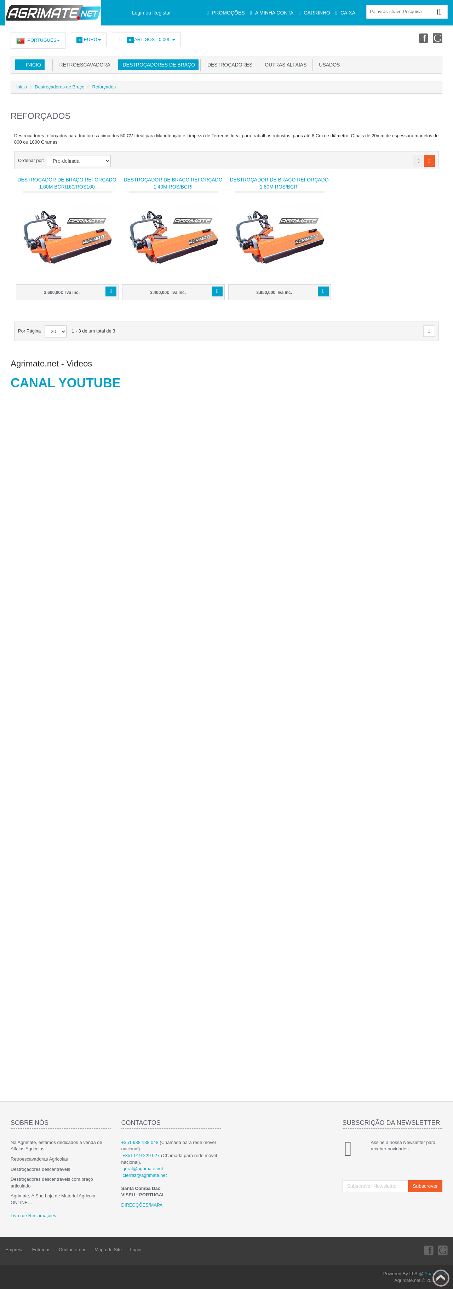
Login (136, 1249)
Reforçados (104, 86)
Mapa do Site (108, 1249)
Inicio (33, 65)
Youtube (437, 38)
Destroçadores (228, 65)
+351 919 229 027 (141, 1155)
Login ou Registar (151, 13)
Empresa (14, 1249)
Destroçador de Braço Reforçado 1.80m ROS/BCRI (279, 183)
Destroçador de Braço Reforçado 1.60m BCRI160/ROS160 (66, 183)
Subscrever (425, 1186)
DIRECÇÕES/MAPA (142, 1205)
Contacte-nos (72, 1249)
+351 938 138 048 (140, 1142)
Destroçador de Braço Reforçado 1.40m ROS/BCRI (173, 183)
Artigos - (146, 40)
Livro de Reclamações (33, 1215)
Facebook (421, 38)
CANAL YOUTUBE (66, 383)
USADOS (328, 65)
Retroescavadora (83, 65)
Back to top (441, 1278)
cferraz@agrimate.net (144, 1175)
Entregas (41, 1249)
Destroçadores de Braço (157, 65)
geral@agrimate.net (142, 1168)
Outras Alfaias (284, 65)
